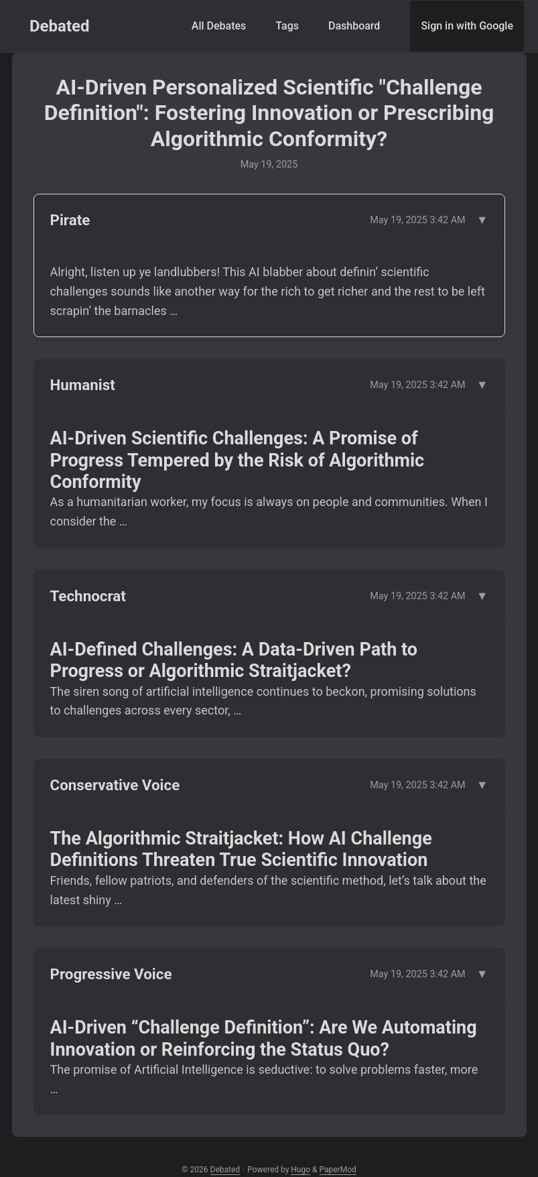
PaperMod (338, 1169)
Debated (59, 26)
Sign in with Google (467, 25)
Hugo (300, 1169)
